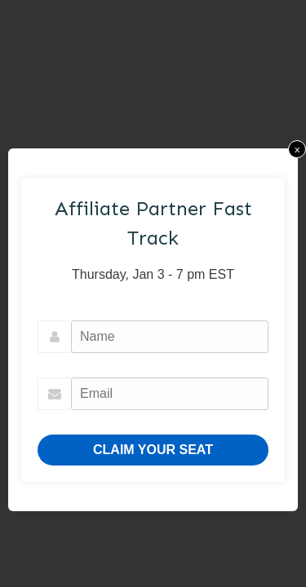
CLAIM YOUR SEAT (153, 450)
